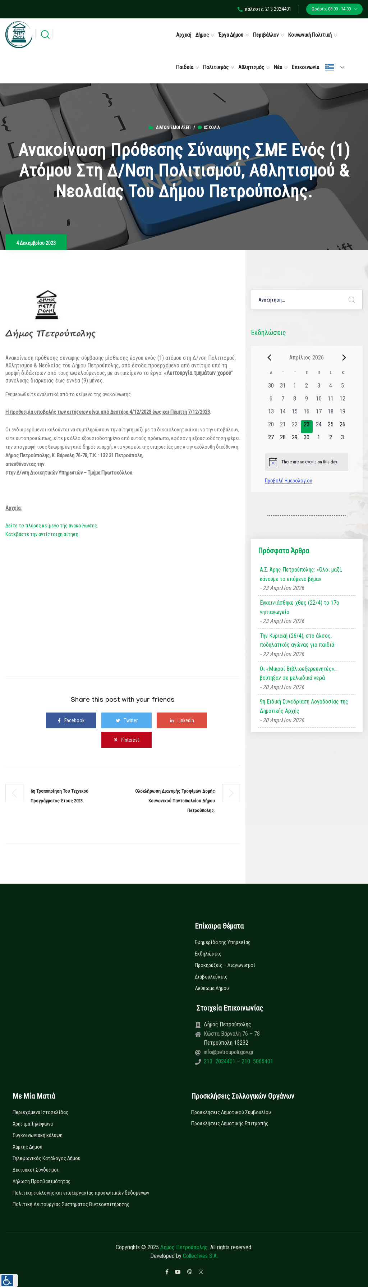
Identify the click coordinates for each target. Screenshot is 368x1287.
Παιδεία (184, 67)
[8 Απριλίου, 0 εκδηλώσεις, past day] (295, 400)
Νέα (278, 67)
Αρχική (183, 35)
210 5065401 (256, 1061)
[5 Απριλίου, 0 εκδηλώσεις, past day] (342, 387)
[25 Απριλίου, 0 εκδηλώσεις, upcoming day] (330, 426)
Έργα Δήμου (230, 35)
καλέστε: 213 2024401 (264, 9)
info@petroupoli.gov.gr (229, 1052)
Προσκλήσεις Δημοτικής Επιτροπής (229, 1123)
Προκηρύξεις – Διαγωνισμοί (225, 965)
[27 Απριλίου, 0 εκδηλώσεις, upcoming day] (271, 439)
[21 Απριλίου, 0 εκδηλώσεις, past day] (283, 426)
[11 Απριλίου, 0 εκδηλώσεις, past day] (330, 400)
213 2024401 (220, 1061)
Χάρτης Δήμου (27, 1147)
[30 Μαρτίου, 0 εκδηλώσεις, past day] (271, 387)
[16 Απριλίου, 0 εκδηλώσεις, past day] (307, 413)
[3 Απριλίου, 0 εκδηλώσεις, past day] (319, 387)
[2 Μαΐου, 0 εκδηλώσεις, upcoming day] (330, 439)
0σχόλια (209, 127)
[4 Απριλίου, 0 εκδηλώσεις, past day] (330, 387)
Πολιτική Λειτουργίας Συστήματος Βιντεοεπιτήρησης (71, 1204)
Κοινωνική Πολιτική (310, 35)
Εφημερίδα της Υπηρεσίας (222, 942)
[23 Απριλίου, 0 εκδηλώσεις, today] (307, 426)
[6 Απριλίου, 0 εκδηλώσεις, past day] (271, 400)
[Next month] (344, 357)
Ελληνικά (329, 67)
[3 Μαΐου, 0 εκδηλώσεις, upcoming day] (342, 439)
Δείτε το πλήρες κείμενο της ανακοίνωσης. (51, 525)
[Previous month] (269, 357)
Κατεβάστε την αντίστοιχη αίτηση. (42, 534)
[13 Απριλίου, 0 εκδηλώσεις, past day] (271, 413)
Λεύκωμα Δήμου (212, 988)
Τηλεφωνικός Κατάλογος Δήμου (46, 1158)
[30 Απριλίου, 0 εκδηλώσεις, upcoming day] (307, 439)
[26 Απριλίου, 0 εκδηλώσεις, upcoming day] (342, 426)
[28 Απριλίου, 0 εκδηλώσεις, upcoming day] (283, 439)
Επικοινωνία (305, 67)
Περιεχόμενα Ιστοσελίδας (40, 1112)
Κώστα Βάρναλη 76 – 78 (232, 1033)
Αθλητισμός (251, 67)
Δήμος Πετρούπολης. (184, 1247)
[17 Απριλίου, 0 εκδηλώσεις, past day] (319, 413)
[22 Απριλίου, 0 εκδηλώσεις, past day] (295, 426)
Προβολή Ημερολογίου (288, 481)
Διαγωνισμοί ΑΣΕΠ (173, 127)
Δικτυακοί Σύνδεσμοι (36, 1170)
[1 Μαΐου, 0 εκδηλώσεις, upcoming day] (319, 439)
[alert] (306, 462)
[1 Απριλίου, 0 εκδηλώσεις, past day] (295, 387)
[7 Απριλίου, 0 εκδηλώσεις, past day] (283, 400)
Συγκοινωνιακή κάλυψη (38, 1135)
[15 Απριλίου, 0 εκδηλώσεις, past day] (295, 413)
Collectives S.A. (200, 1255)
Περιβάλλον (266, 35)
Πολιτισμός (216, 67)
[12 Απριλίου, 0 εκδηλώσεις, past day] (342, 400)
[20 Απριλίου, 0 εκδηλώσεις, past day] (271, 426)
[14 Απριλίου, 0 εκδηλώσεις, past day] (283, 413)
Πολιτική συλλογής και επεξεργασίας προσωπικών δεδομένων (81, 1193)
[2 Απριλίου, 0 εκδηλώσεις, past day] (307, 387)
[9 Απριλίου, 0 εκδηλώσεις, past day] (307, 400)
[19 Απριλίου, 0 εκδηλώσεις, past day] (342, 413)
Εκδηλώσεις (208, 954)
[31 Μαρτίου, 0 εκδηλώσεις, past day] (283, 387)
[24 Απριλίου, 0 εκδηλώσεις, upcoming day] (319, 426)
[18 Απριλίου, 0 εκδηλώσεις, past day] (330, 413)
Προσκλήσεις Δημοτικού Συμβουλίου (231, 1112)
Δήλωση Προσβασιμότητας (41, 1181)
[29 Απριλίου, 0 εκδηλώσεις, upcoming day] (295, 439)
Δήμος (202, 35)
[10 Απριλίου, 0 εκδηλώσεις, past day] (319, 400)
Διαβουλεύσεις (211, 977)
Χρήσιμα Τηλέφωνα (33, 1124)
